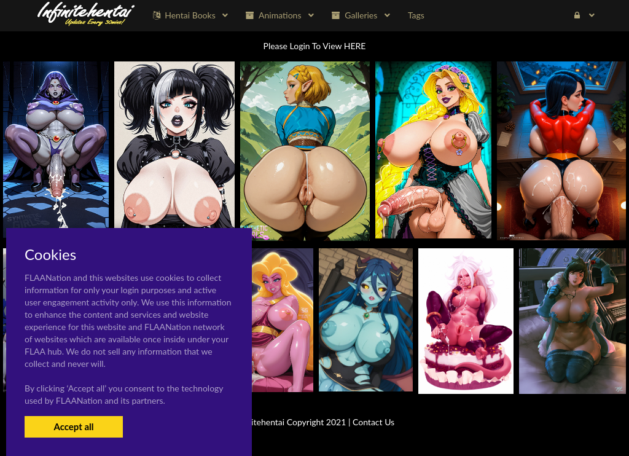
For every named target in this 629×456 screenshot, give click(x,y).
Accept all (73, 426)
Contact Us (373, 422)
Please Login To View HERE (315, 46)
